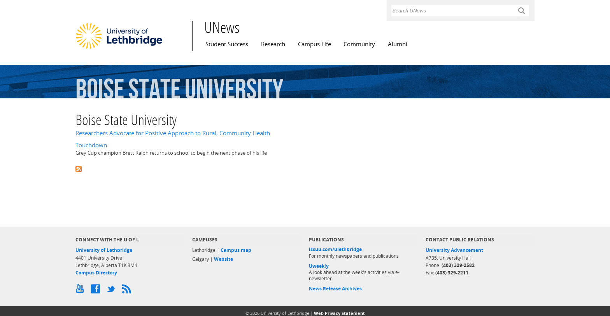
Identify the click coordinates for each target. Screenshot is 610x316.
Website (223, 259)
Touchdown (91, 145)
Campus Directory (96, 273)
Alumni (397, 44)
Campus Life (314, 44)
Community (359, 44)
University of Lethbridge (103, 250)
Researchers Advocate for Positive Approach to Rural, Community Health (172, 133)
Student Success (226, 44)
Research (273, 44)
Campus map (236, 250)
